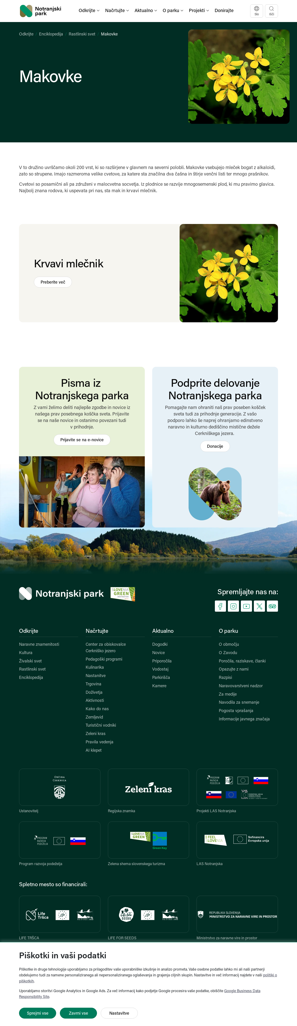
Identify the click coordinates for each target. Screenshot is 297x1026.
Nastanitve (96, 676)
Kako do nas (97, 709)
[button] (89, 11)
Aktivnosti (95, 701)
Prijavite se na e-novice (82, 440)
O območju (229, 644)
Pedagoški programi (104, 659)
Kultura (25, 653)
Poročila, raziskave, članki (242, 661)
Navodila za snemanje (239, 702)
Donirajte (224, 11)
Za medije (228, 694)
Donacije (215, 446)
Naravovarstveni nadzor (241, 686)
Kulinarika (95, 667)
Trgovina (93, 684)
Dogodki (160, 644)
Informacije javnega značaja (244, 719)
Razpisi (225, 678)
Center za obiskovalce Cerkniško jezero (106, 647)
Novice (158, 653)
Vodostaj (160, 669)
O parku (228, 631)
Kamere (159, 686)
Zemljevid (94, 717)
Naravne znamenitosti (39, 644)
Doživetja (94, 692)
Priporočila (162, 661)
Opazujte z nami (234, 669)
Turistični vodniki (101, 725)
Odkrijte (26, 34)
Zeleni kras (96, 734)
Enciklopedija (51, 34)
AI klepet (94, 750)
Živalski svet (30, 661)
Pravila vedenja (99, 742)
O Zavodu (228, 653)
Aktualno (163, 631)
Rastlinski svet (82, 34)
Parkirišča (161, 678)
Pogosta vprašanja (236, 711)
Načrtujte (97, 631)
